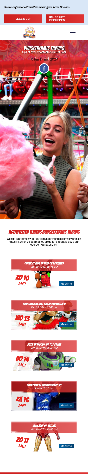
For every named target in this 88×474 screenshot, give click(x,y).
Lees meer (23, 18)
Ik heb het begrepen (57, 19)
